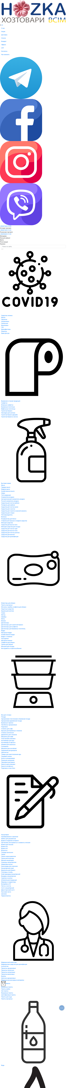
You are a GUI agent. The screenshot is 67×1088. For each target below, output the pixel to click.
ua (2, 25)
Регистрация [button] (4, 242)
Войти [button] (2, 240)
